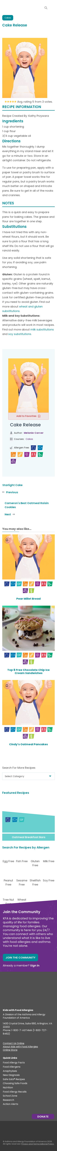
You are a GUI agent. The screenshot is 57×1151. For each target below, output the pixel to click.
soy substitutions (19, 334)
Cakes (7, 17)
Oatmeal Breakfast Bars (28, 837)
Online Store (10, 1050)
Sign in (34, 965)
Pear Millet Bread (28, 599)
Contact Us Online (13, 1043)
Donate (43, 1116)
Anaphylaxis (10, 1071)
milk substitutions (42, 329)
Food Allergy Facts (14, 1062)
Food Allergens (11, 1066)
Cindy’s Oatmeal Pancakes (28, 744)
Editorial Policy (47, 1143)
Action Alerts (10, 1104)
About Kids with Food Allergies (20, 1047)
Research (8, 1100)
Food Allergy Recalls (15, 1091)
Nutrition (8, 1087)
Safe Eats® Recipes (14, 1079)
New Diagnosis (11, 1075)
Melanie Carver (34, 433)
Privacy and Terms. (30, 1143)
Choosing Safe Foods (15, 1083)
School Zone (10, 1096)
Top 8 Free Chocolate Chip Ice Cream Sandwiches (28, 671)
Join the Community (20, 957)
